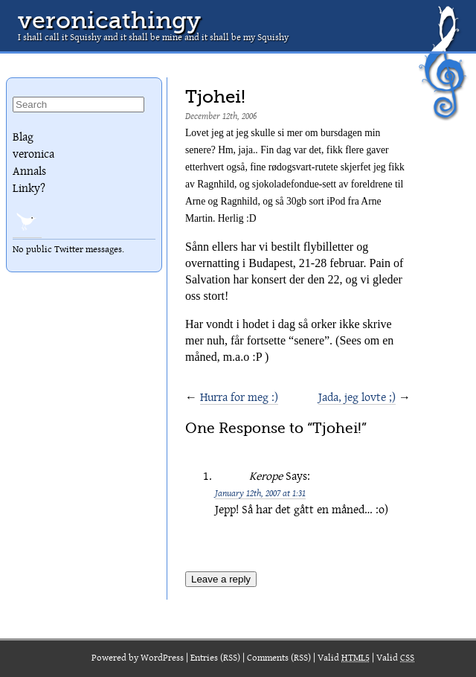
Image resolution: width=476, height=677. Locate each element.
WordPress (162, 658)
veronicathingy (109, 20)
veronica (33, 154)
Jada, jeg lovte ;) (357, 397)
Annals (29, 171)
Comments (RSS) (279, 658)
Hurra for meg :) (239, 397)
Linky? (29, 188)
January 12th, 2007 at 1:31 (260, 492)
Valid (344, 658)
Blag (23, 137)
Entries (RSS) (215, 658)
